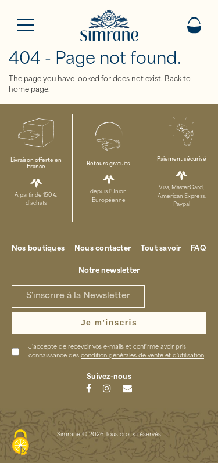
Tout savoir (161, 248)
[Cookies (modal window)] (20, 443)
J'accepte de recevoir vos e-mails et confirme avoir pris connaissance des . (116, 351)
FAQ (198, 248)
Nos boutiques (38, 248)
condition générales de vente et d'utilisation (142, 356)
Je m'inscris (109, 322)
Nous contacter (102, 248)
